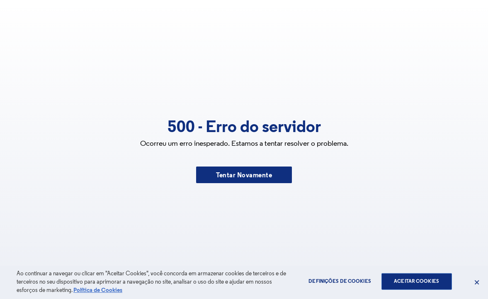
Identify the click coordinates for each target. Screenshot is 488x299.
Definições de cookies (339, 281)
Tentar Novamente (244, 175)
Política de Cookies (97, 290)
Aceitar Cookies (416, 281)
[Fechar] (477, 282)
